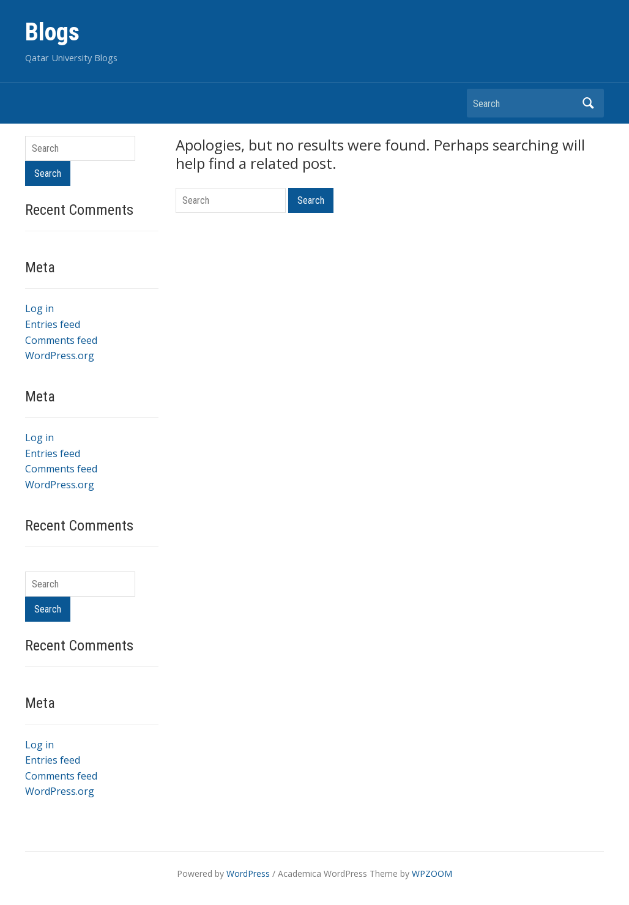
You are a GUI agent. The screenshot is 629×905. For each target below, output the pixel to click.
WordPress (248, 873)
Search (588, 103)
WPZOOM (432, 873)
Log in (39, 308)
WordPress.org (59, 355)
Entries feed (52, 324)
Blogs (52, 32)
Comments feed (61, 340)
